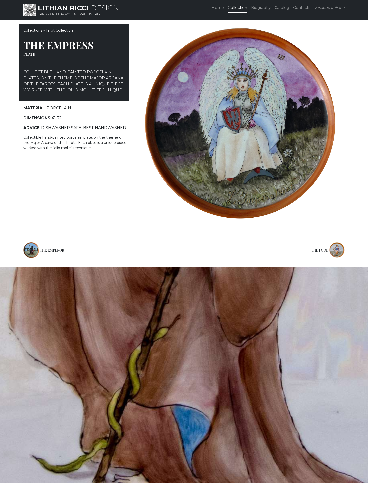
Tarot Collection (59, 30)
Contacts (301, 7)
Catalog (282, 7)
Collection (237, 7)
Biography (261, 7)
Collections (32, 30)
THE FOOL (319, 250)
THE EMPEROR (52, 250)
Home (218, 7)
